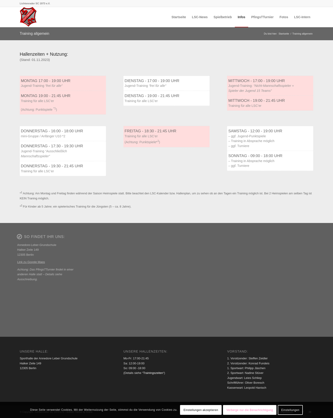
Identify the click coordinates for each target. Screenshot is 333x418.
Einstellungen (290, 410)
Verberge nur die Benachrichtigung (249, 410)
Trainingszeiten (153, 373)
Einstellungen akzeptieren (201, 410)
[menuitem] (179, 17)
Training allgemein (34, 33)
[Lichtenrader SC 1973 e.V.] (28, 17)
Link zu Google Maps (29, 262)
